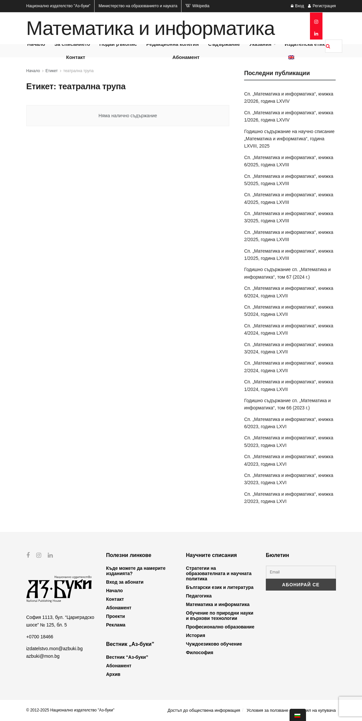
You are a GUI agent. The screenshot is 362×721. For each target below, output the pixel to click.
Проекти (115, 616)
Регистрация (322, 6)
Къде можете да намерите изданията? (135, 571)
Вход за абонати (125, 582)
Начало (33, 71)
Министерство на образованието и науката (137, 6)
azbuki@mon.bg (43, 656)
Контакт (75, 57)
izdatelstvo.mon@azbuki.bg (54, 648)
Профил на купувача (315, 710)
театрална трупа (78, 71)
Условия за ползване (267, 710)
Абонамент (185, 57)
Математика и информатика (150, 28)
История (195, 635)
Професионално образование (220, 626)
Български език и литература (220, 587)
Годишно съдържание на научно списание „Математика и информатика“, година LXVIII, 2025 (289, 139)
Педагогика (199, 595)
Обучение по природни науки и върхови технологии (220, 615)
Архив (113, 674)
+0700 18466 (39, 636)
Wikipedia (197, 6)
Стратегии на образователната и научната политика (219, 573)
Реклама (115, 624)
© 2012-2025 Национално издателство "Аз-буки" (70, 710)
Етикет (51, 71)
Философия (199, 652)
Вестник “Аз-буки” (127, 657)
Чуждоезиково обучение (214, 644)
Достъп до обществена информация (204, 710)
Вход (297, 6)
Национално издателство (58, 6)
